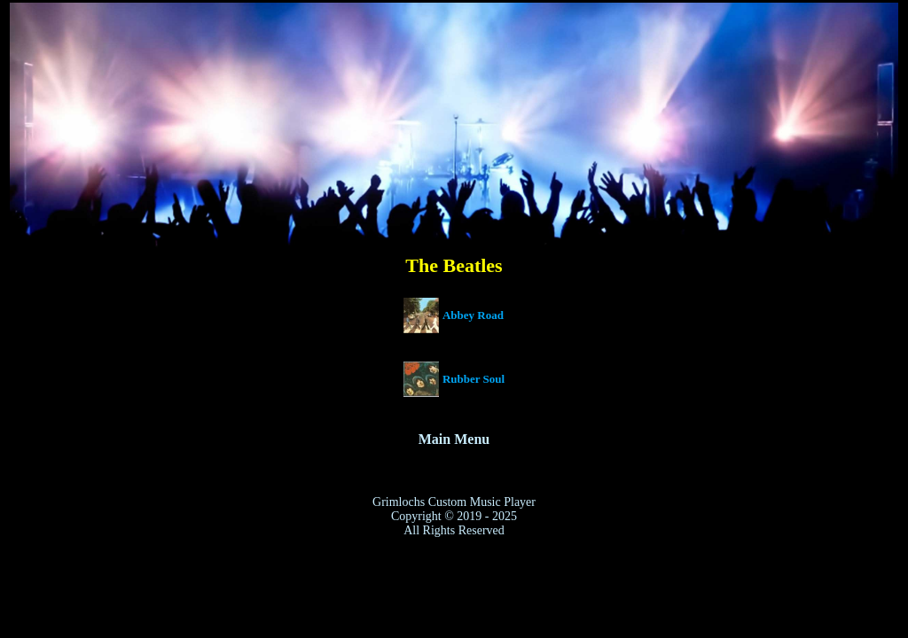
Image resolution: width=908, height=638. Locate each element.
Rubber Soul (473, 378)
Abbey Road (473, 315)
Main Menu (454, 439)
